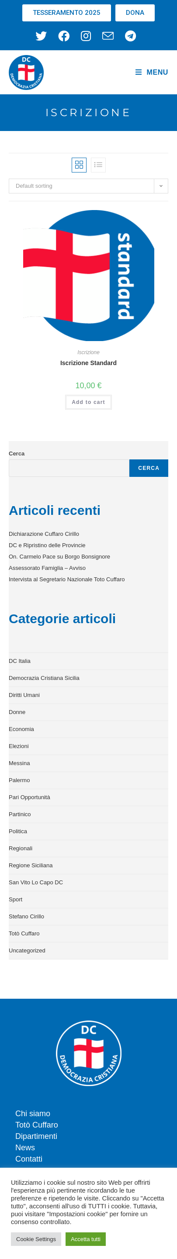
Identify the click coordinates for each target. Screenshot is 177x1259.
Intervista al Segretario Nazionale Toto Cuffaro (67, 579)
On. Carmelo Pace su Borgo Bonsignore (59, 556)
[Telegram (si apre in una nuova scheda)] (130, 35)
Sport (15, 899)
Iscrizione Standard (88, 362)
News (25, 1147)
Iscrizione (88, 352)
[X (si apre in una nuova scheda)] (43, 35)
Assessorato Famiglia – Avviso (47, 568)
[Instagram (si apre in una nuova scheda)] (86, 35)
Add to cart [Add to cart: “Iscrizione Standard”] (88, 402)
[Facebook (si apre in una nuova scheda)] (63, 35)
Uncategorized (27, 950)
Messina (19, 763)
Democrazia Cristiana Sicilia (44, 678)
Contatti (28, 1159)
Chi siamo (32, 1113)
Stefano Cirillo (26, 916)
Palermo (19, 780)
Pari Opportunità (29, 797)
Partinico (20, 814)
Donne (17, 712)
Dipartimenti (36, 1136)
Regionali (20, 848)
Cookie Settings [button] (36, 1239)
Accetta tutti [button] (86, 1239)
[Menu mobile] (151, 72)
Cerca (16, 453)
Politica (18, 831)
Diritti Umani (24, 695)
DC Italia (20, 661)
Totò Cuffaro (24, 933)
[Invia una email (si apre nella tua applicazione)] (108, 35)
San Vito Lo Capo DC (36, 882)
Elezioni (19, 746)
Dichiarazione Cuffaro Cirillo (44, 534)
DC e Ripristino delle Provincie (47, 545)
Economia (21, 729)
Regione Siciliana (30, 865)
